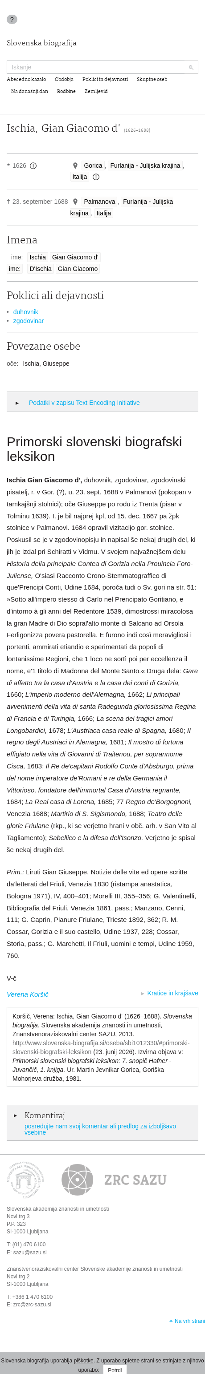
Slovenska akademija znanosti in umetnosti (58, 1209)
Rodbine (66, 91)
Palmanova (99, 201)
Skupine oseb (152, 79)
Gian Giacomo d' (75, 257)
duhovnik (25, 311)
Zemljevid (96, 91)
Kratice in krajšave (173, 993)
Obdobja (64, 79)
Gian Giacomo (78, 268)
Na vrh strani (190, 1321)
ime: (14, 268)
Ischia (37, 257)
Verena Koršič (28, 994)
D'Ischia (40, 268)
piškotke (84, 1361)
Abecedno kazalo (26, 79)
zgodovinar (28, 320)
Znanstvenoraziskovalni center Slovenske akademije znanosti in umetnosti (95, 1269)
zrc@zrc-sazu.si (32, 1304)
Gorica (93, 165)
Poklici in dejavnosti (105, 79)
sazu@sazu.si (30, 1252)
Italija (80, 176)
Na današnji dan (29, 91)
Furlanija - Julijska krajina (145, 165)
